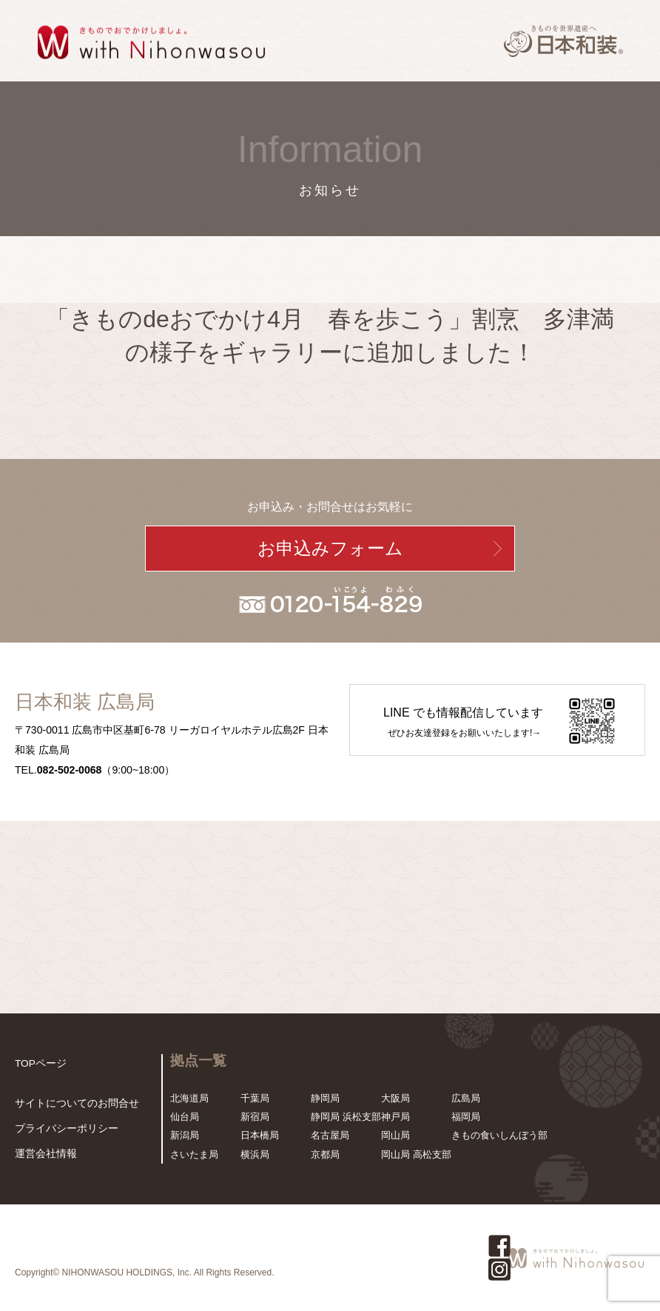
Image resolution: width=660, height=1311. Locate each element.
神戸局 (395, 1116)
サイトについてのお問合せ (72, 1105)
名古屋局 (330, 1135)
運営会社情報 (44, 1154)
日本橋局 (259, 1135)
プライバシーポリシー (63, 1130)
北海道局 (189, 1098)
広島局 (465, 1098)
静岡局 (325, 1098)
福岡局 (465, 1116)
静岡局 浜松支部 (346, 1116)
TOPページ (39, 1063)
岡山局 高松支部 (416, 1154)
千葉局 (254, 1098)
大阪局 (395, 1098)
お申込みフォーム (330, 548)
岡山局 (395, 1135)
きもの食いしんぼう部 (499, 1135)
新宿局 (254, 1116)
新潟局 (184, 1135)
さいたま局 (194, 1154)
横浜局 (254, 1154)
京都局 (325, 1154)
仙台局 (184, 1116)
